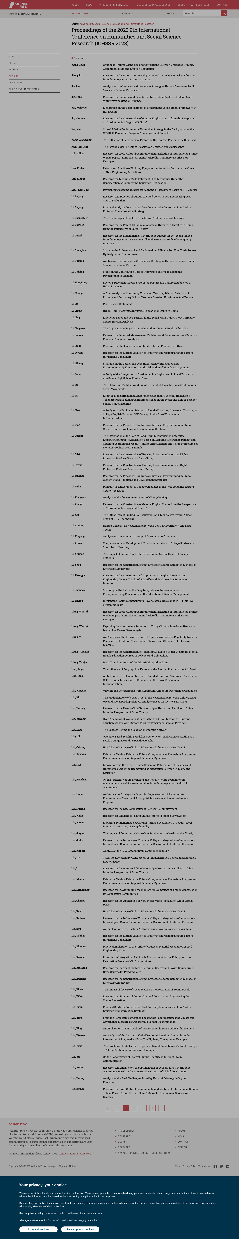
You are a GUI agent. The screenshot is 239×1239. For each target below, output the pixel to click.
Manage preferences (31, 1220)
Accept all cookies (38, 1229)
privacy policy (35, 1213)
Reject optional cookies (80, 1229)
